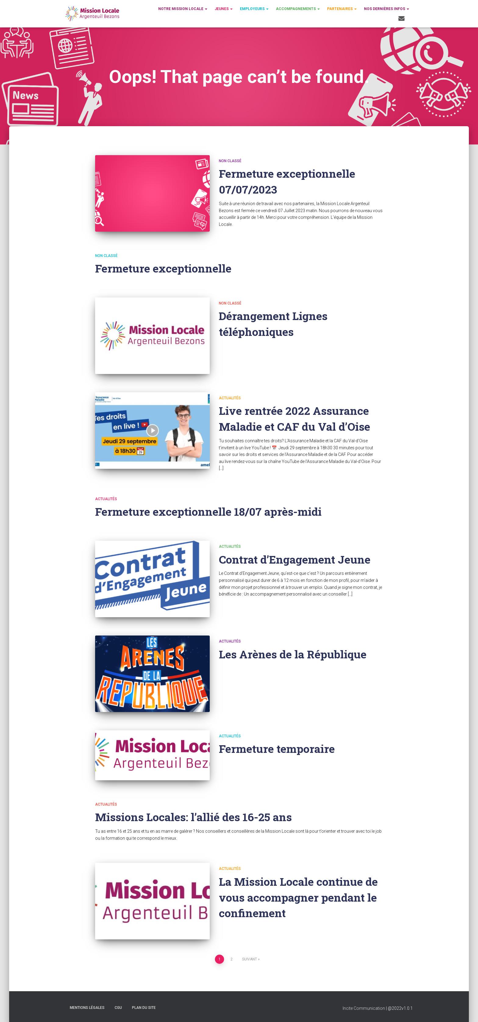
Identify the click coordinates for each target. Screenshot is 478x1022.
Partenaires (342, 9)
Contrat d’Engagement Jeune (297, 559)
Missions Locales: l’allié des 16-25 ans (195, 816)
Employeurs (254, 9)
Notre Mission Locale (182, 9)
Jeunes (224, 9)
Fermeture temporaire (278, 748)
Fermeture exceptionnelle (164, 268)
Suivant (249, 959)
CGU (118, 1008)
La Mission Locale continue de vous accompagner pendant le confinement (299, 897)
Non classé (230, 161)
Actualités (230, 398)
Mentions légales (87, 1008)
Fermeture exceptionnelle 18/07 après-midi (210, 511)
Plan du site (144, 1008)
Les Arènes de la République (294, 653)
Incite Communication (364, 1008)
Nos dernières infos (386, 9)
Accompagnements (298, 9)
